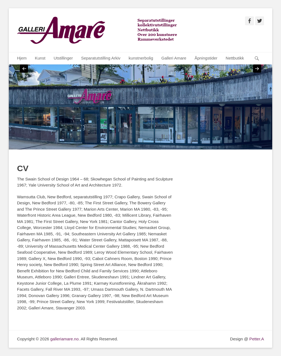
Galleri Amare (173, 58)
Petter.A (256, 339)
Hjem (22, 58)
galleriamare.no (64, 339)
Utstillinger (63, 58)
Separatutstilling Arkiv (100, 58)
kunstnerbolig (141, 58)
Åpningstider (206, 58)
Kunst (40, 58)
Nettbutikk (235, 58)
